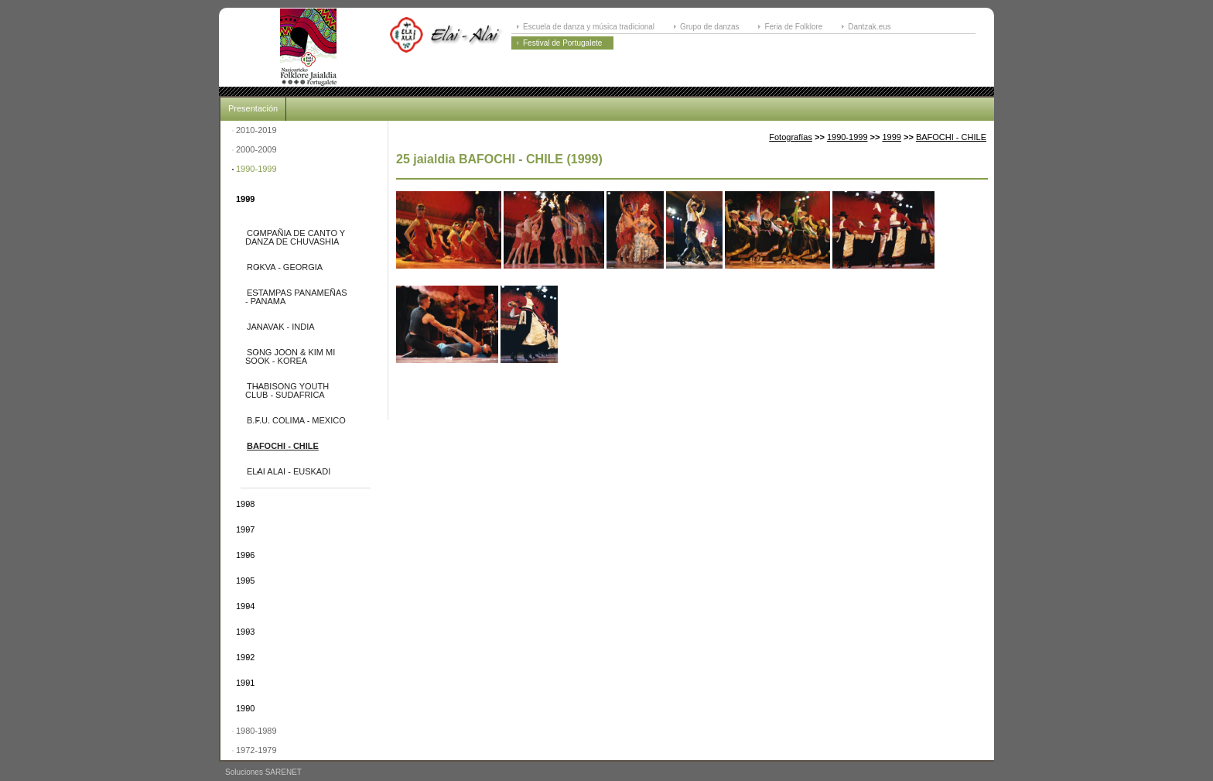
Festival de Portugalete (562, 43)
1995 (245, 580)
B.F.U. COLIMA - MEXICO (296, 420)
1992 (245, 657)
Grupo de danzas (710, 26)
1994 (245, 606)
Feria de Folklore (793, 26)
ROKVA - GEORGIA (285, 267)
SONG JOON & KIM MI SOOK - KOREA (290, 356)
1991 (245, 682)
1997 (245, 529)
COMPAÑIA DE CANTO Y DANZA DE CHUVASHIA (295, 237)
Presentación (253, 108)
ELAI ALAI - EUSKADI (288, 471)
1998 (245, 504)
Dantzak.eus (869, 26)
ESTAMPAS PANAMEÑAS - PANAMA (296, 297)
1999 (245, 199)
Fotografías (790, 137)
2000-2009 (256, 149)
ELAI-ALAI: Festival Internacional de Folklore (308, 47)
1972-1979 (256, 750)
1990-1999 (256, 168)
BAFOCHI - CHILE (283, 445)
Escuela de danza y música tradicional (588, 26)
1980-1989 (256, 730)
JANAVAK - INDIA (281, 326)
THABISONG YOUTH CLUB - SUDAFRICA (287, 390)
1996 (245, 555)
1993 (245, 631)
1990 (245, 708)
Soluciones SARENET (263, 772)
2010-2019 (256, 130)
